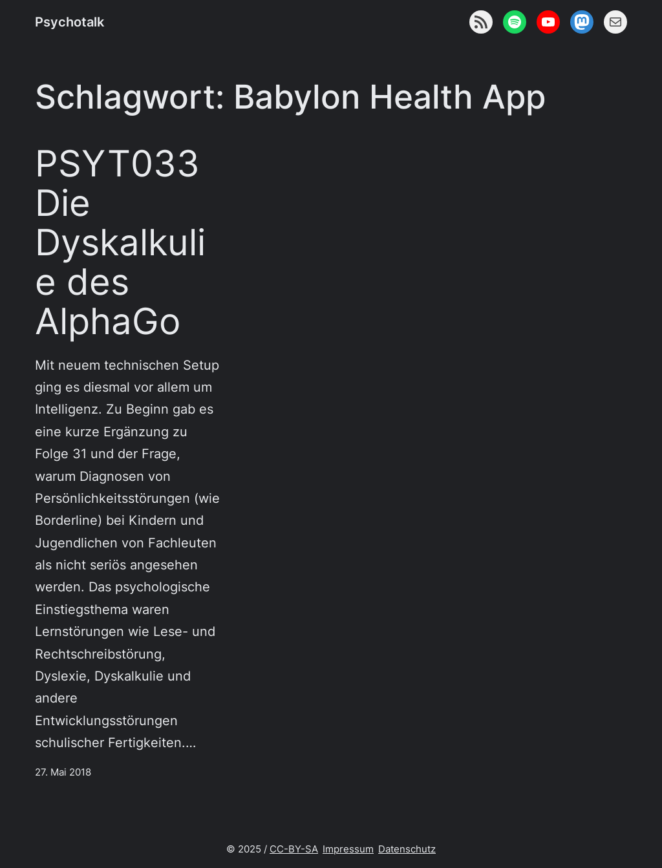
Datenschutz (407, 849)
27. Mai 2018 (63, 772)
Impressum (348, 849)
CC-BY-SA (294, 849)
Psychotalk (69, 22)
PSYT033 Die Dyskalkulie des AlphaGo (120, 242)
